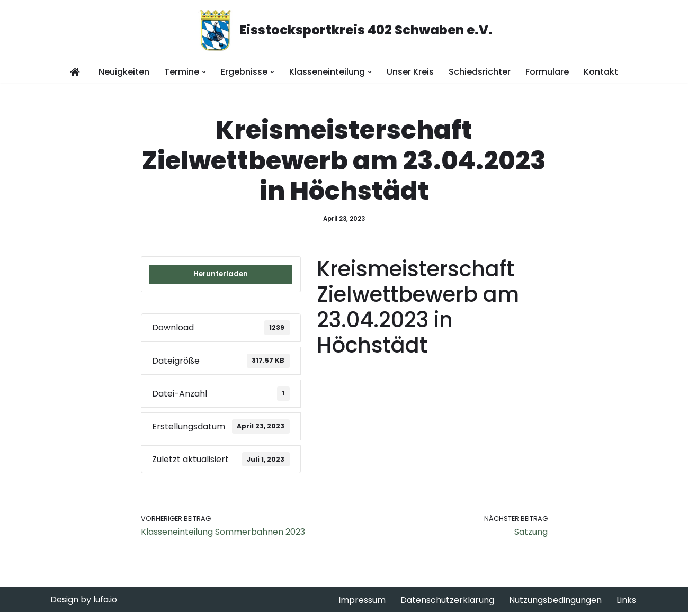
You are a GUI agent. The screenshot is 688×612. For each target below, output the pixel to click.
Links (626, 600)
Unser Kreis (410, 72)
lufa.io (105, 599)
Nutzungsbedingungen (555, 600)
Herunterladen (220, 274)
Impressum (362, 600)
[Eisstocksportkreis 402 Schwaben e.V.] (344, 30)
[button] (204, 72)
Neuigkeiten (124, 72)
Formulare (547, 72)
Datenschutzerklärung (447, 600)
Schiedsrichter (480, 72)
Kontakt (601, 72)
